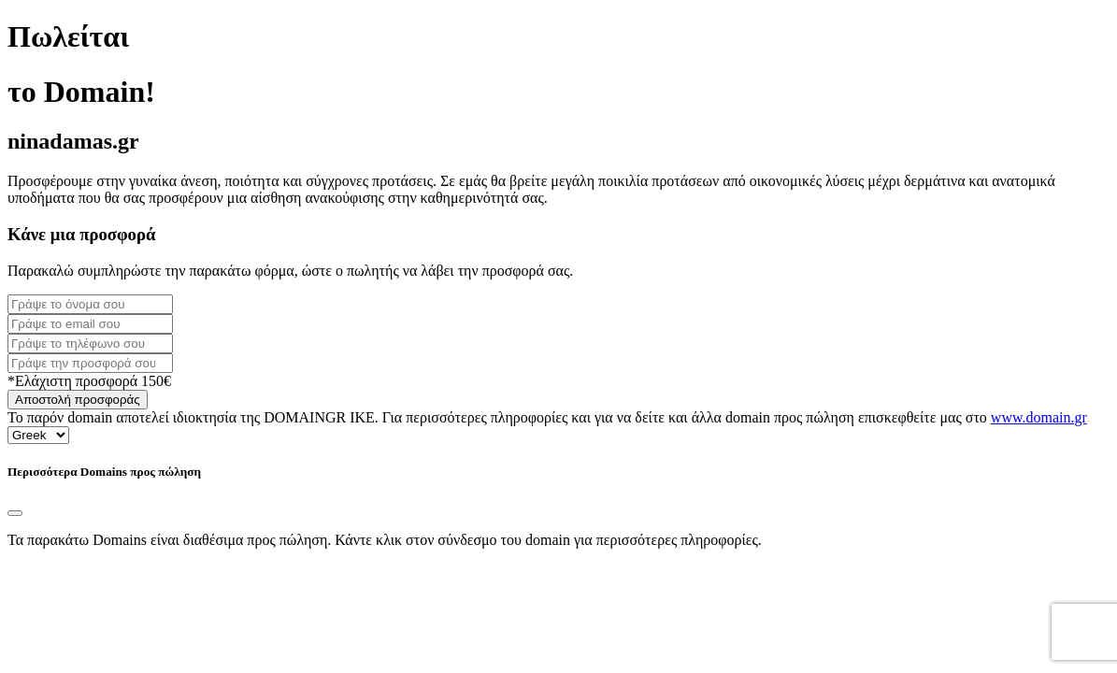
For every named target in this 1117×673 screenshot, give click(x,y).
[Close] (14, 513)
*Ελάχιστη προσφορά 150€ (89, 381)
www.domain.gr (1039, 417)
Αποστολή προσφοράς (77, 400)
